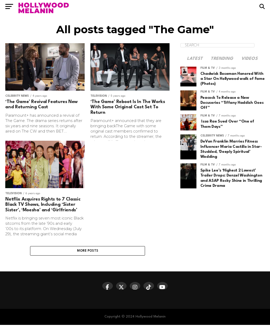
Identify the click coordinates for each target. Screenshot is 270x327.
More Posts (87, 251)
